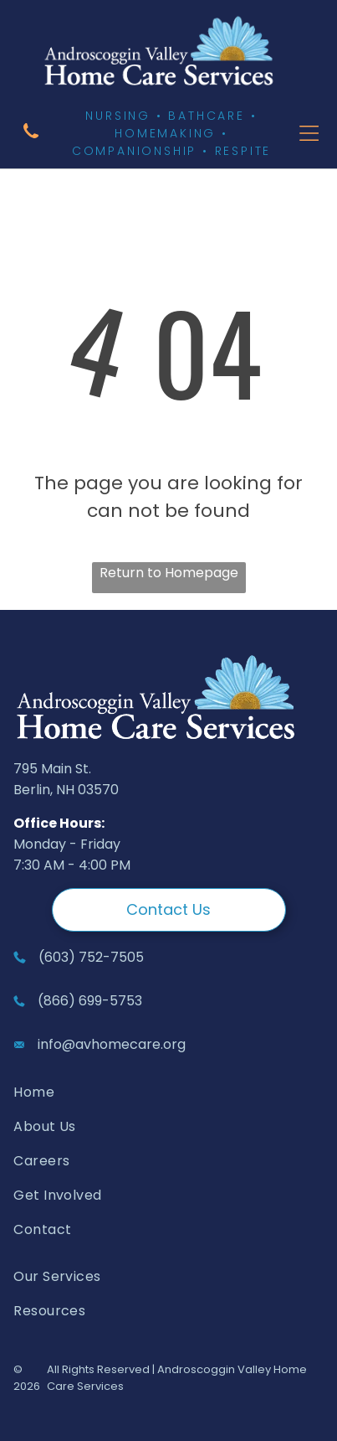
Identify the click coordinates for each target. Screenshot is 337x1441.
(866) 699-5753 (90, 1000)
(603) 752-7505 (91, 957)
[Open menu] (309, 133)
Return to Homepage (169, 572)
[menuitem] (123, 1092)
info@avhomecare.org (112, 1044)
